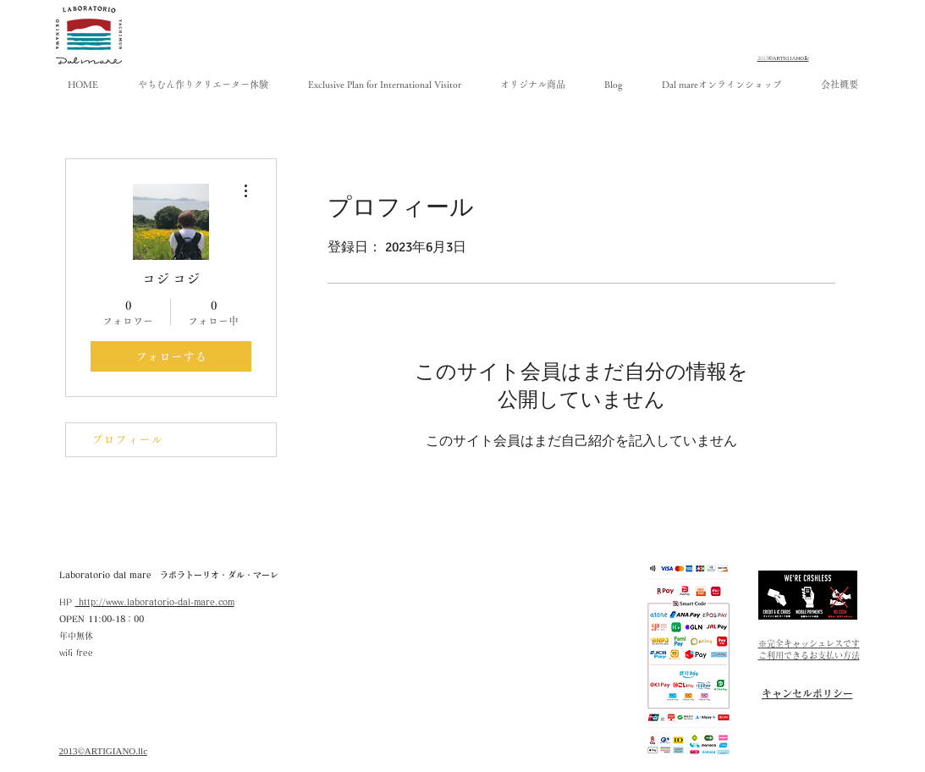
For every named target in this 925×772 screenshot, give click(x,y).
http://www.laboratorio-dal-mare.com (154, 602)
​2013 (68, 751)
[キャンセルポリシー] (807, 693)
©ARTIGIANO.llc (113, 751)
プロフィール (126, 439)
